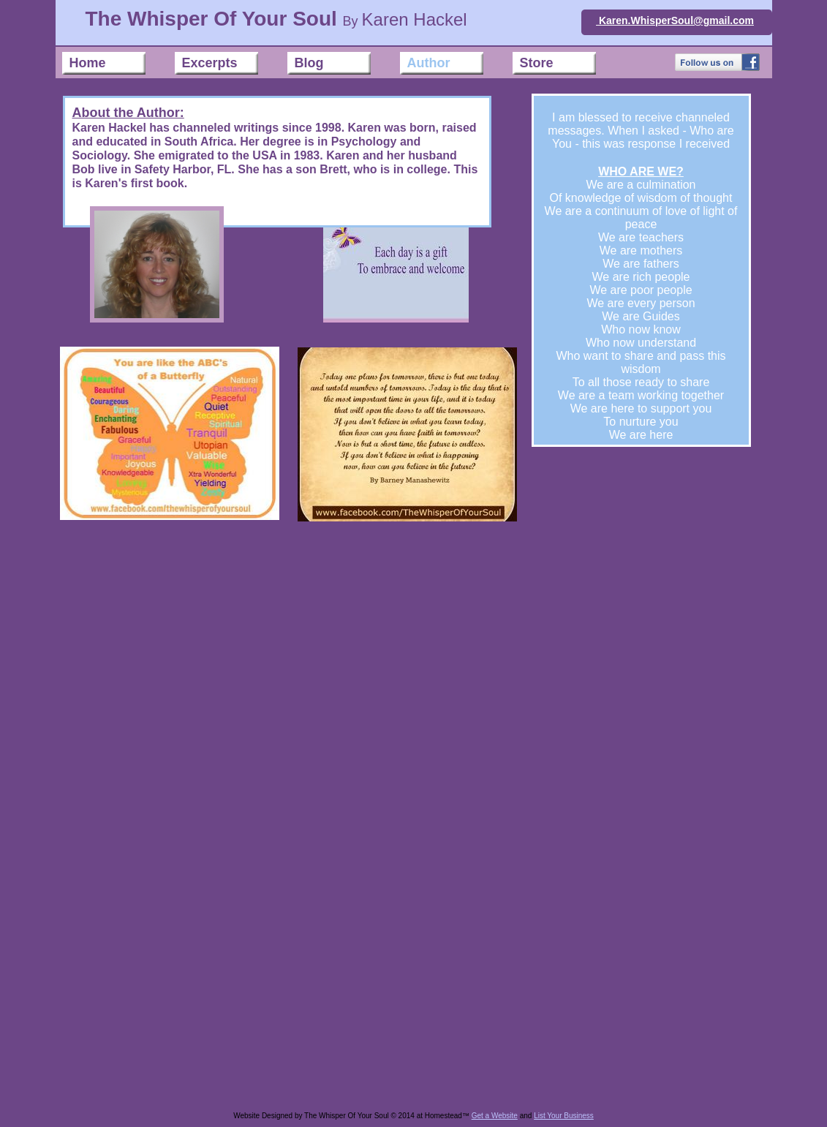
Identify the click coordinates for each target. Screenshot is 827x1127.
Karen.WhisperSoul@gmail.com (675, 20)
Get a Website (495, 1116)
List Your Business (564, 1116)
